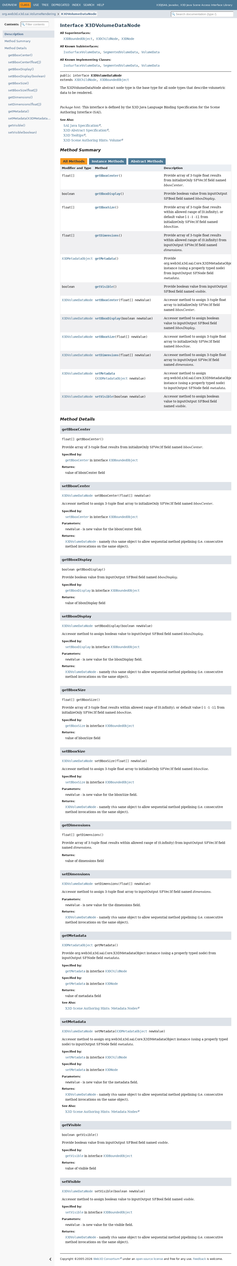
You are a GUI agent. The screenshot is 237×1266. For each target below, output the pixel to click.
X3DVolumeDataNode (79, 14)
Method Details (16, 48)
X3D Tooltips (73, 135)
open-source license (149, 1259)
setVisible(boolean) (22, 132)
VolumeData (150, 52)
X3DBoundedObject (77, 39)
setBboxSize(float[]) (22, 90)
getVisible (104, 286)
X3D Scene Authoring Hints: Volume (92, 140)
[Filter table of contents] (35, 24)
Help (100, 5)
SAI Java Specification (81, 125)
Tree (45, 5)
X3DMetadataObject (77, 258)
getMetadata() (18, 111)
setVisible (104, 396)
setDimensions (107, 355)
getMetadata (105, 258)
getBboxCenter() (20, 55)
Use (36, 5)
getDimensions (107, 235)
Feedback (199, 1259)
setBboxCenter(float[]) (24, 62)
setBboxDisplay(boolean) (26, 76)
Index (76, 5)
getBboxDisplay (107, 194)
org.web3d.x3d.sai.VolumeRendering (29, 14)
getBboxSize (105, 207)
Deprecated (60, 5)
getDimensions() (20, 97)
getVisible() (16, 125)
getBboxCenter (107, 175)
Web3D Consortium (106, 1259)
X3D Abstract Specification (84, 130)
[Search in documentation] (202, 14)
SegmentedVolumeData (120, 52)
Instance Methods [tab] (108, 161)
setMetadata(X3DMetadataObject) (31, 118)
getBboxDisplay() (21, 69)
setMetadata (105, 373)
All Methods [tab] (74, 161)
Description (14, 34)
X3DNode (127, 39)
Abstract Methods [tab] (147, 161)
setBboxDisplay (107, 318)
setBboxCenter (107, 300)
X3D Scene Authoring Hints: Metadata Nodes (101, 1008)
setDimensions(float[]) (24, 104)
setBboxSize (105, 337)
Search (88, 5)
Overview (9, 5)
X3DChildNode (107, 39)
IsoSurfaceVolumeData (81, 52)
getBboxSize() (18, 83)
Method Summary (18, 41)
